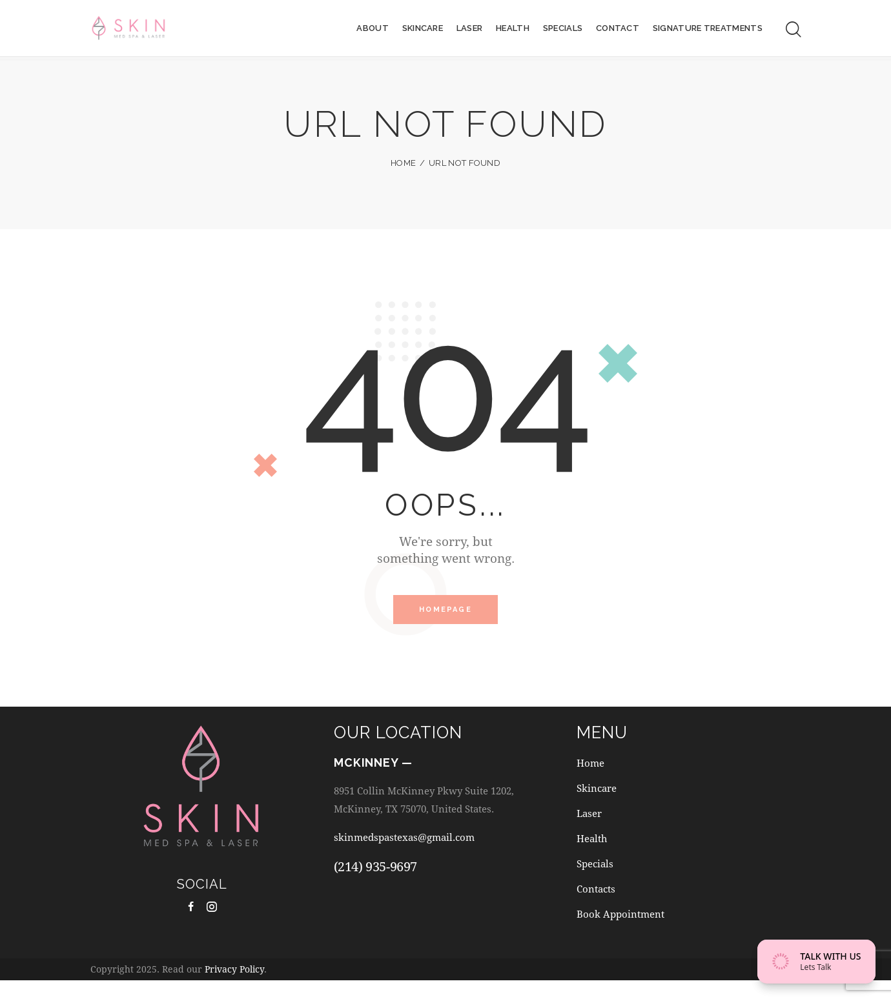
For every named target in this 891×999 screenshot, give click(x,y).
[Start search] (793, 31)
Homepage (445, 612)
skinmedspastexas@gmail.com (414, 842)
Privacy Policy (234, 988)
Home (403, 163)
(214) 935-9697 (375, 872)
